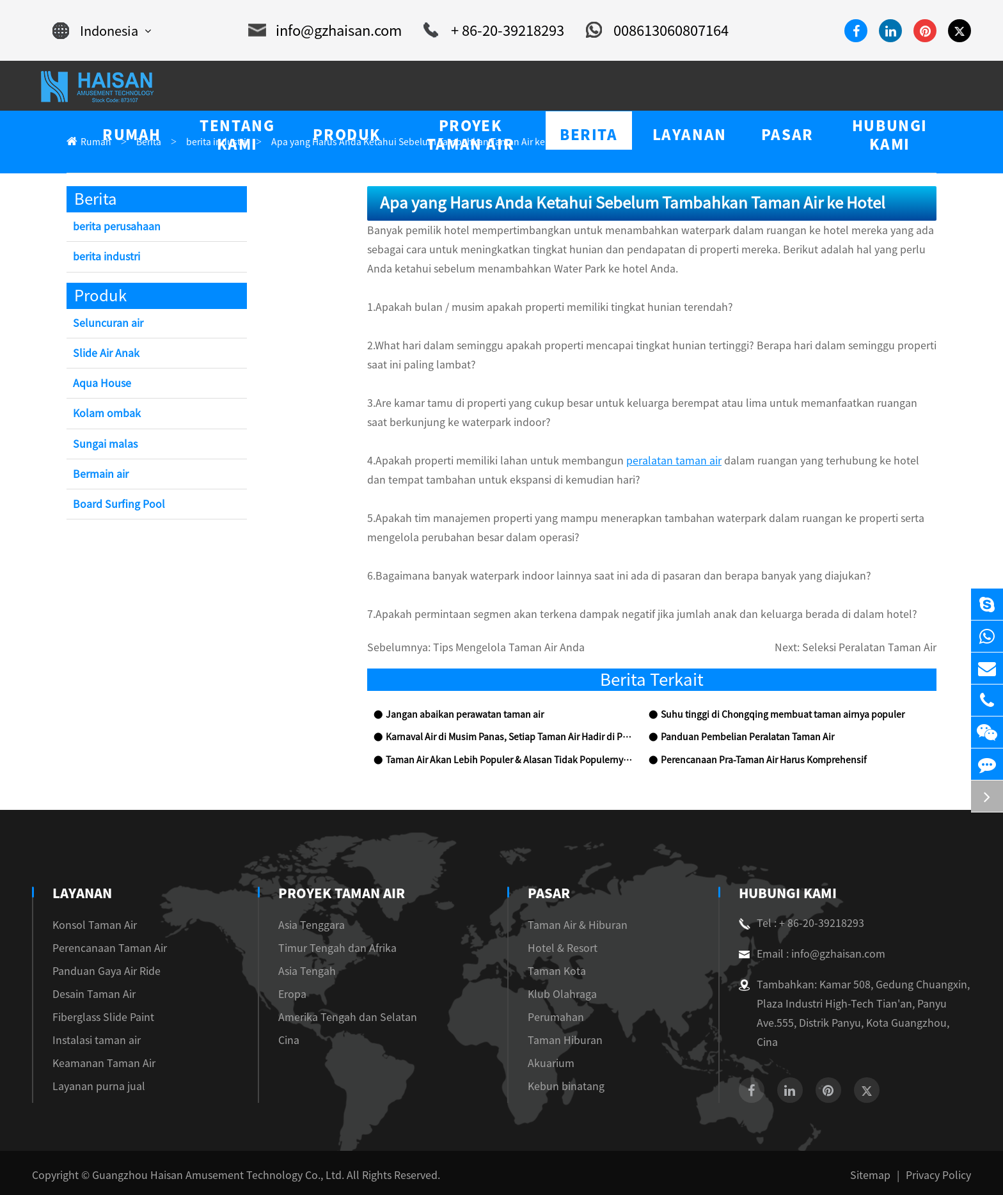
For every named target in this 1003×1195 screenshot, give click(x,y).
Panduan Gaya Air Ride (101, 971)
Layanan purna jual (92, 1086)
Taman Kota (549, 971)
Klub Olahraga (554, 994)
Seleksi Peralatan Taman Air (878, 648)
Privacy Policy (941, 1170)
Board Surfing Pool (115, 505)
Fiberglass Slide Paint (96, 1017)
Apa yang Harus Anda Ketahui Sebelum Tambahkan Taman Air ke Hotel (383, 142)
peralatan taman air (626, 460)
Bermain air (99, 475)
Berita (142, 142)
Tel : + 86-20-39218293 (796, 923)
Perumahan (547, 1017)
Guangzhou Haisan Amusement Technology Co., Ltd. (196, 1170)
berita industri (203, 142)
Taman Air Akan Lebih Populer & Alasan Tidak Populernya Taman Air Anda (509, 761)
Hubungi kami (787, 893)
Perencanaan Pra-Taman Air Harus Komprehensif (754, 761)
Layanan (82, 893)
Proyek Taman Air (336, 893)
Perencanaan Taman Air (101, 948)
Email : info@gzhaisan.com (805, 954)
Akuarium (544, 1063)
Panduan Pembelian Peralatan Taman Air (737, 738)
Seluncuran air (105, 324)
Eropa (286, 994)
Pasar (544, 893)
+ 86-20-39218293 (487, 30)
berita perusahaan (113, 227)
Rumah (93, 142)
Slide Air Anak (105, 354)
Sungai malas (102, 444)
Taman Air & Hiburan (569, 925)
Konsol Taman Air (90, 925)
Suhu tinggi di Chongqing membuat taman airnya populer (769, 715)
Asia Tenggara (303, 925)
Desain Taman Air (89, 994)
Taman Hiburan (556, 1040)
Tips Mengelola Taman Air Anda (490, 648)
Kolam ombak (104, 414)
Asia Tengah (300, 971)
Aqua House (100, 384)
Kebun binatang (556, 1086)
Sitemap (879, 1170)
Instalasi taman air (89, 1040)
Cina (284, 1040)
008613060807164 (642, 30)
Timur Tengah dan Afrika (326, 948)
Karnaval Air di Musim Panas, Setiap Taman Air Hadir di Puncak (509, 738)
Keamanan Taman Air (97, 1063)
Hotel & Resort (555, 948)
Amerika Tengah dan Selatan (333, 1017)
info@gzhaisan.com (329, 30)
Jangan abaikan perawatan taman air (454, 715)
